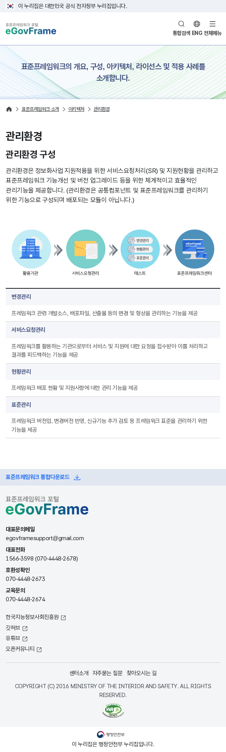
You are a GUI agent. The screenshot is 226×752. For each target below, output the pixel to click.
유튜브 (13, 638)
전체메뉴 (212, 33)
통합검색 (181, 33)
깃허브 (13, 627)
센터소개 (79, 673)
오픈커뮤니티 (20, 649)
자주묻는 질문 (107, 673)
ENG (197, 33)
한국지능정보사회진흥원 (32, 617)
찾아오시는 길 (142, 673)
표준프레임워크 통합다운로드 (37, 477)
